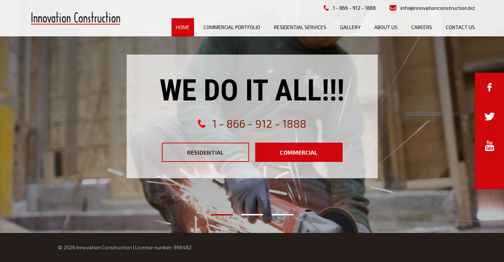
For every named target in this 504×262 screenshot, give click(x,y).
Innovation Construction (75, 18)
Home (183, 27)
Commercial (299, 152)
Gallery (350, 27)
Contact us (460, 27)
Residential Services (300, 27)
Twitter (489, 116)
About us (386, 27)
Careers (421, 27)
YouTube (489, 145)
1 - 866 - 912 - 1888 (354, 8)
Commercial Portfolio (231, 27)
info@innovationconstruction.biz (437, 8)
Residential (205, 152)
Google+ (489, 174)
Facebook (489, 87)
